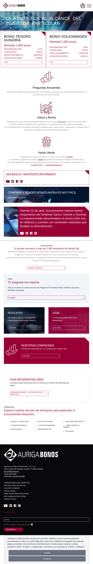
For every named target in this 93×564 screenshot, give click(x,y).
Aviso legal (10, 491)
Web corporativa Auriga (16, 494)
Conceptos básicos (19, 425)
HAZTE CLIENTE (35, 268)
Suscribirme (10, 529)
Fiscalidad (69, 431)
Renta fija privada (45, 421)
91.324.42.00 (36, 165)
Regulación (15, 312)
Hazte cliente (46, 152)
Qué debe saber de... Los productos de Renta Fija (27, 393)
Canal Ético (10, 499)
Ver (6, 62)
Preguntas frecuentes (46, 87)
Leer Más (12, 328)
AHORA (69, 157)
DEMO (41, 159)
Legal (55, 312)
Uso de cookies (12, 488)
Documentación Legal (15, 496)
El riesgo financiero (46, 425)
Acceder (12, 297)
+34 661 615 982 (18, 476)
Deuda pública (16, 429)
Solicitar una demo (17, 198)
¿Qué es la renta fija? (20, 421)
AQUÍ (29, 544)
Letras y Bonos (46, 117)
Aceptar (47, 553)
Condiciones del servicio (17, 483)
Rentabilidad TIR (44, 429)
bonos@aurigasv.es (54, 165)
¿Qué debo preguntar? (74, 421)
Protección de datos (15, 485)
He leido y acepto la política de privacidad (18, 525)
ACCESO (61, 122)
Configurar (47, 559)
